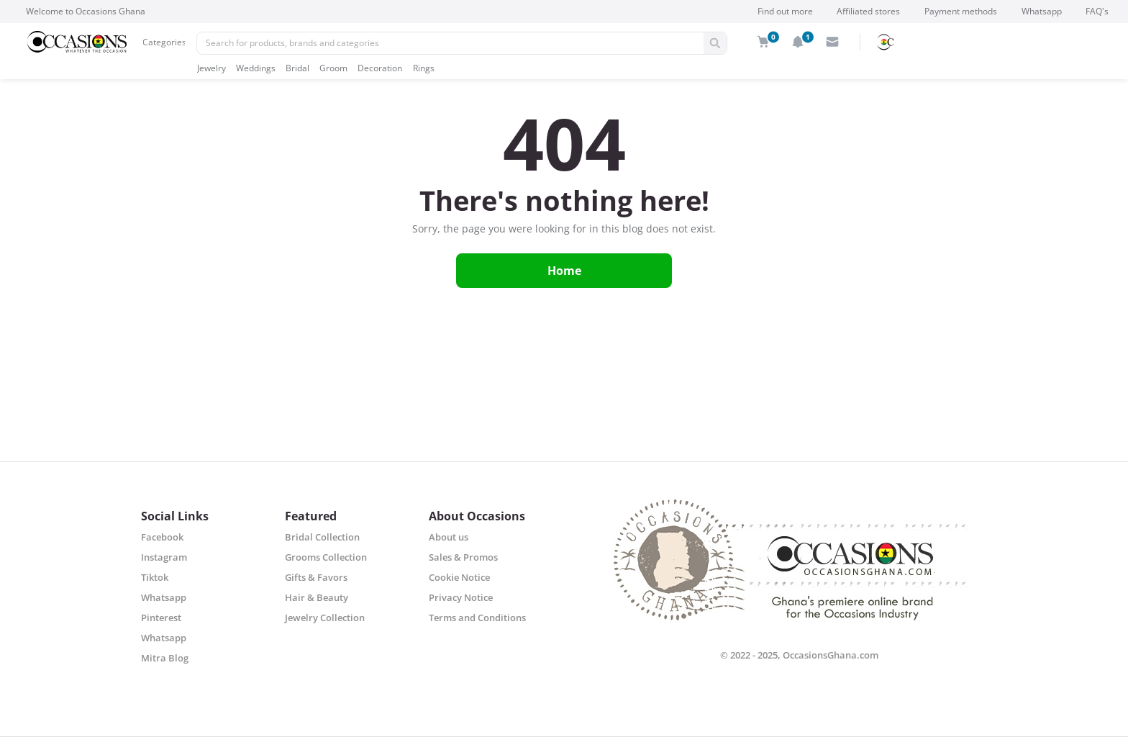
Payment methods (960, 11)
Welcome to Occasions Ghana (85, 11)
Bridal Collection (322, 536)
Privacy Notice (461, 597)
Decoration (380, 68)
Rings (424, 68)
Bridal (297, 68)
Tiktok (154, 577)
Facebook (162, 536)
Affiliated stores (868, 11)
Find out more (785, 11)
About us (448, 536)
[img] (763, 42)
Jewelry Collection (325, 617)
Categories (164, 42)
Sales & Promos (463, 557)
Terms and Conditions (477, 617)
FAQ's (1097, 11)
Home (564, 271)
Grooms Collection (326, 557)
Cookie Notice (459, 577)
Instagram (164, 557)
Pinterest (161, 617)
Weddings (256, 68)
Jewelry (211, 68)
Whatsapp (1042, 11)
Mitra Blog (164, 657)
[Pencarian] (450, 43)
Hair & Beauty (316, 597)
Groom (333, 68)
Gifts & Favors (316, 577)
